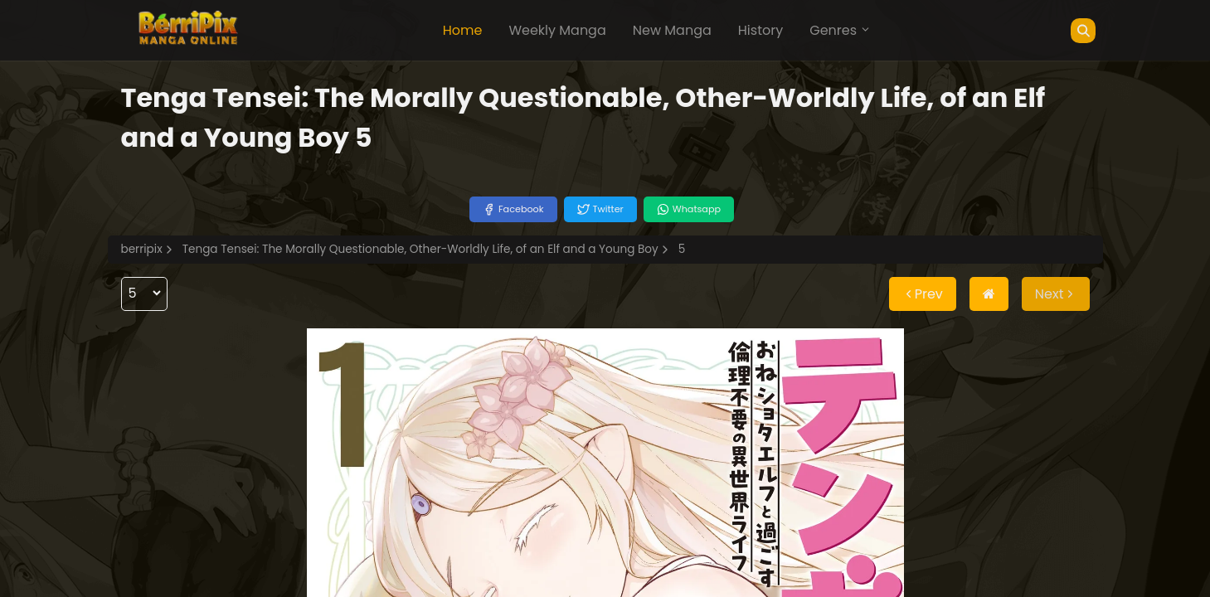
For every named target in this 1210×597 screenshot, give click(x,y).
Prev (922, 293)
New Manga (672, 30)
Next (1056, 294)
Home (463, 30)
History (760, 30)
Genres (840, 30)
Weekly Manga (556, 30)
